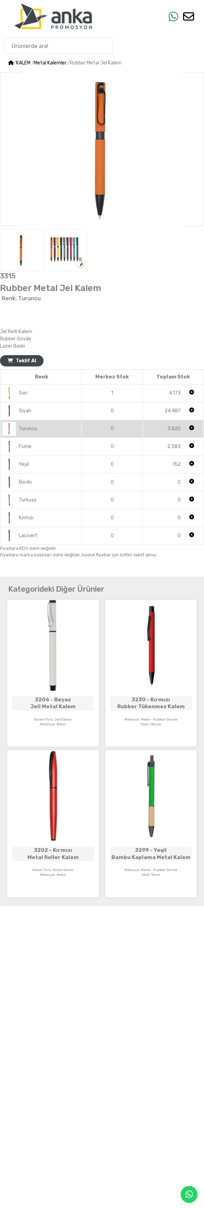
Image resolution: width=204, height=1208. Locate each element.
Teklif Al (22, 361)
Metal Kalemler (50, 63)
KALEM (23, 63)
